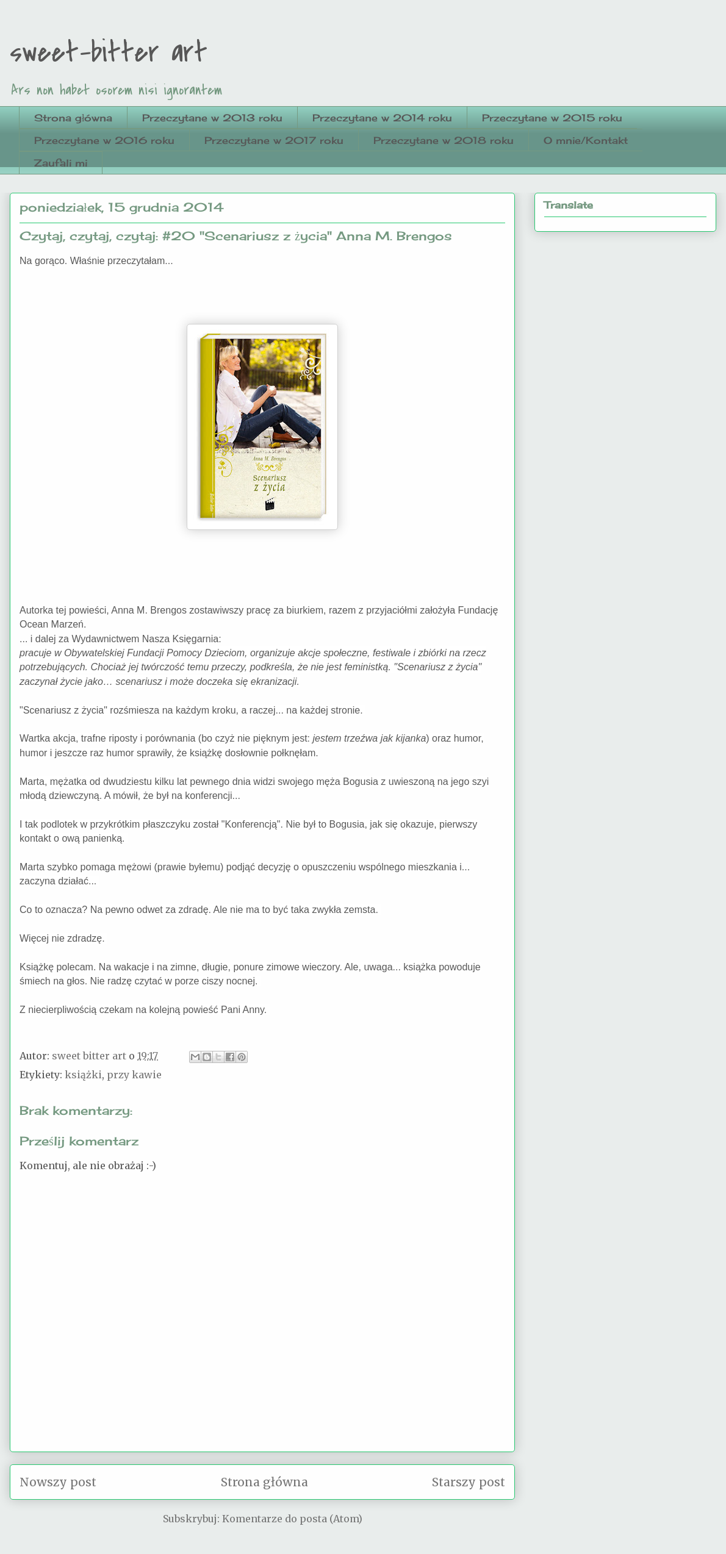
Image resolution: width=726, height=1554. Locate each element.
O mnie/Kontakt (586, 140)
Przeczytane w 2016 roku (104, 140)
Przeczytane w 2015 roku (552, 118)
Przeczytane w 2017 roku (273, 140)
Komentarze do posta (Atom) (292, 1519)
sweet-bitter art (108, 52)
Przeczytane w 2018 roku (443, 140)
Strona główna (73, 118)
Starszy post (468, 1482)
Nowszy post (58, 1482)
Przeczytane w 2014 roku (382, 118)
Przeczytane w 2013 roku (212, 118)
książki (83, 1075)
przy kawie (134, 1075)
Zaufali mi (60, 163)
